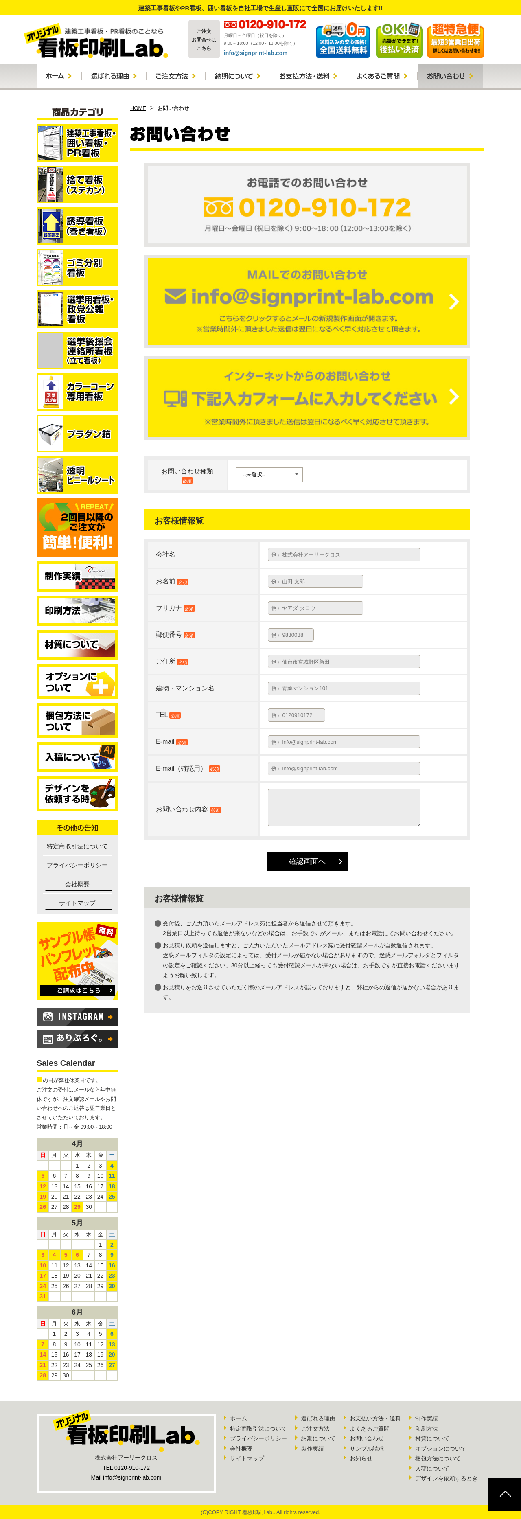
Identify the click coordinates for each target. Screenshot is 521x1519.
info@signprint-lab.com (256, 53)
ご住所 (172, 661)
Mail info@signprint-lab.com (126, 1477)
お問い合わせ (367, 1438)
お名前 (172, 581)
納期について (318, 1438)
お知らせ (361, 1458)
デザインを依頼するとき (446, 1478)
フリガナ (175, 608)
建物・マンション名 (185, 688)
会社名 (165, 554)
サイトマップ (77, 902)
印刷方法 (426, 1428)
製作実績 (312, 1448)
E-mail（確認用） (188, 768)
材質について (432, 1438)
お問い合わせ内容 (182, 809)
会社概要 (77, 884)
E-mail (172, 741)
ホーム (238, 1418)
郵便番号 (175, 634)
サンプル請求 (367, 1448)
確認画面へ (307, 861)
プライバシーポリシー (77, 864)
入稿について (432, 1468)
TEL (168, 714)
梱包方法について (438, 1458)
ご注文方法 (315, 1428)
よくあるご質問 (370, 1428)
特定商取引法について (77, 846)
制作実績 (426, 1418)
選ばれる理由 (318, 1418)
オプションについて (440, 1448)
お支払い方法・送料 (375, 1418)
